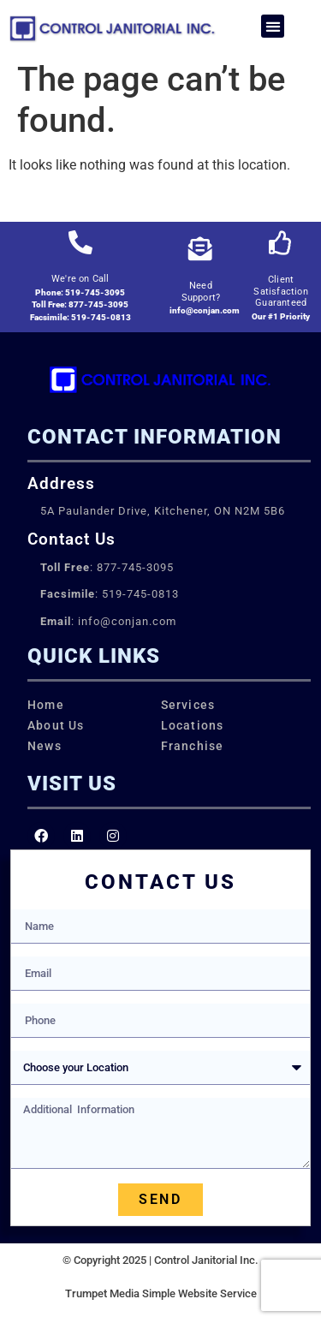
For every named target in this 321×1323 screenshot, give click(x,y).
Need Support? (201, 291)
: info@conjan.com (108, 621)
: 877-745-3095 (107, 567)
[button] (272, 26)
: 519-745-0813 (109, 593)
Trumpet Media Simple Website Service (161, 1293)
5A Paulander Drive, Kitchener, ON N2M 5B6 (162, 510)
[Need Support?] (200, 249)
